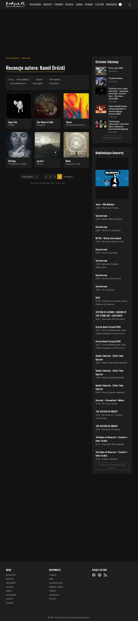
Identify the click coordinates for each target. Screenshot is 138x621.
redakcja (52, 575)
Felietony (99, 4)
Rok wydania (54, 79)
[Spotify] (99, 575)
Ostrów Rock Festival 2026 (108, 327)
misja (51, 579)
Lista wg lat (37, 83)
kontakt (52, 599)
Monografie (111, 4)
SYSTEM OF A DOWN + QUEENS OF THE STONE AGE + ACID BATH (111, 313)
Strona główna (12, 58)
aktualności (10, 575)
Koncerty (47, 4)
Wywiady (89, 4)
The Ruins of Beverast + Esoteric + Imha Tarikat (112, 438)
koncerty (10, 579)
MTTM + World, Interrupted (108, 238)
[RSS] (105, 575)
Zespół (39, 79)
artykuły (9, 599)
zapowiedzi (10, 583)
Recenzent (54, 83)
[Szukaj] (129, 4)
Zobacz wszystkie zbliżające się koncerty (112, 466)
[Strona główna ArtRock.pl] (15, 4)
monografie (11, 595)
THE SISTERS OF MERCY (107, 411)
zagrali (8, 591)
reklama (52, 591)
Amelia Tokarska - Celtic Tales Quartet (109, 357)
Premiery (59, 4)
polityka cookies (56, 587)
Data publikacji (23, 79)
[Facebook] (93, 575)
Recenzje (69, 4)
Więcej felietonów (112, 137)
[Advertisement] (69, 31)
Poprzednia (27, 176)
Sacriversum (101, 215)
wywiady (9, 603)
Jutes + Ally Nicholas (105, 204)
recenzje (9, 587)
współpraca (54, 595)
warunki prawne (56, 583)
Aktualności (35, 4)
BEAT (98, 297)
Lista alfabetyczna (18, 83)
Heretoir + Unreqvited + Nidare (110, 400)
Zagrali (79, 4)
